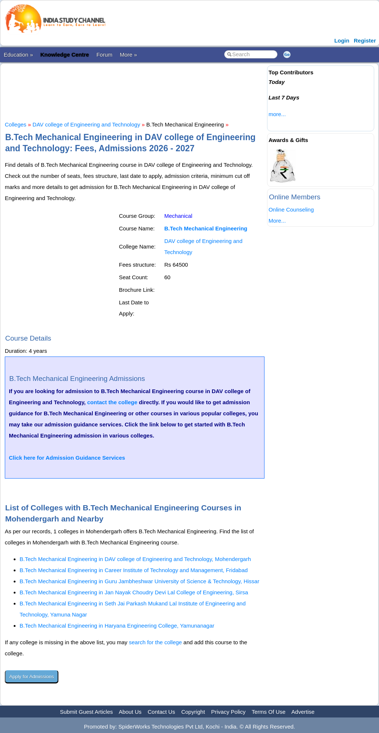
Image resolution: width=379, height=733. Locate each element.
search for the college (155, 642)
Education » (18, 54)
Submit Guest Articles (86, 712)
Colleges (15, 124)
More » (128, 54)
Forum (104, 54)
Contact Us (161, 712)
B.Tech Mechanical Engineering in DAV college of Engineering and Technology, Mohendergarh (135, 559)
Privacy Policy (228, 712)
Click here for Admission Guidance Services (67, 458)
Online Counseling (291, 209)
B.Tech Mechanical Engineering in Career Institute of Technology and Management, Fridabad (134, 570)
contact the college (112, 402)
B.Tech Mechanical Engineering (205, 228)
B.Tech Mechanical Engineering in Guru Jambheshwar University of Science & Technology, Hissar (139, 581)
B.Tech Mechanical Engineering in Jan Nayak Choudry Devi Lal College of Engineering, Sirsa (134, 592)
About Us (130, 712)
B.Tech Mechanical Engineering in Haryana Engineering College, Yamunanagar (117, 625)
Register (365, 40)
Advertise (303, 712)
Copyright (193, 712)
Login (341, 40)
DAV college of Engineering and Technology (86, 124)
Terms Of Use (269, 712)
